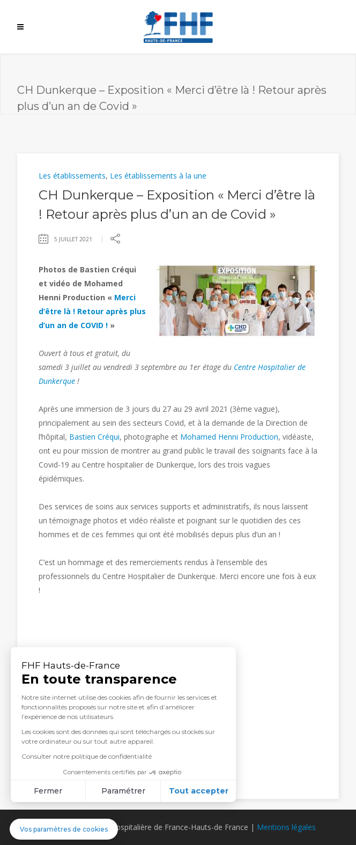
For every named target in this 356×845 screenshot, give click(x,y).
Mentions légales (286, 827)
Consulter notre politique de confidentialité (86, 756)
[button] (64, 829)
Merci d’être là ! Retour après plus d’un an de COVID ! (92, 311)
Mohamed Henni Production (229, 437)
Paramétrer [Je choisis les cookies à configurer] (123, 791)
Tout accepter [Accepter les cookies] (198, 791)
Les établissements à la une (158, 176)
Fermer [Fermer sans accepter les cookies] (48, 791)
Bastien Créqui (94, 437)
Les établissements (72, 176)
